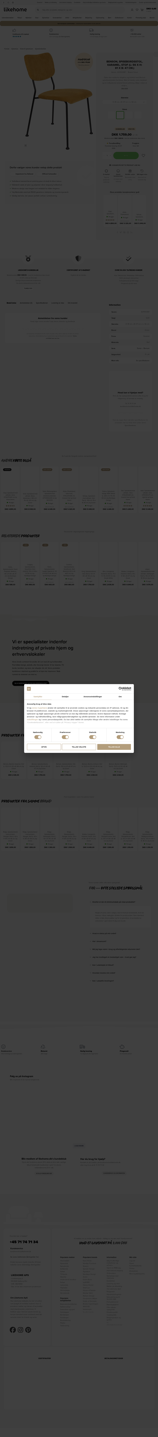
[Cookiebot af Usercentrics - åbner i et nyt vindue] (120, 688)
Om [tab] (120, 696)
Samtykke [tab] (38, 696)
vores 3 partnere (39, 708)
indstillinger (32, 720)
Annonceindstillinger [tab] (93, 696)
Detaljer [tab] (65, 696)
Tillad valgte (79, 747)
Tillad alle (114, 747)
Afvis (44, 747)
